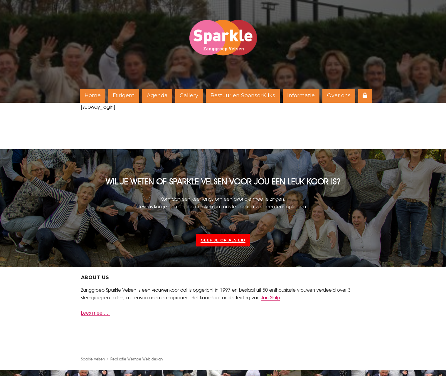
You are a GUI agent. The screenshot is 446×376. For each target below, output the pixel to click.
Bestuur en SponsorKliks (243, 95)
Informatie (301, 95)
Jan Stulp (270, 298)
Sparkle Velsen (93, 359)
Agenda (157, 95)
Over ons (339, 95)
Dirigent (123, 95)
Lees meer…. (95, 313)
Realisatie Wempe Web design (136, 359)
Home (93, 95)
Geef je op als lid (223, 240)
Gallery (189, 95)
